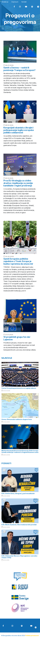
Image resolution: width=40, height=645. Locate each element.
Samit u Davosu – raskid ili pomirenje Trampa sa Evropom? (19, 68)
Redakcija (5, 2)
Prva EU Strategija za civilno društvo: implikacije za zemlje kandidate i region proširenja (18, 183)
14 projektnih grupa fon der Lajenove (16, 338)
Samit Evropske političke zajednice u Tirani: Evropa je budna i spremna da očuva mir (18, 261)
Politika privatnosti (32, 635)
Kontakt (24, 2)
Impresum (14, 2)
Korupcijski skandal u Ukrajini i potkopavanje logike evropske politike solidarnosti (18, 130)
